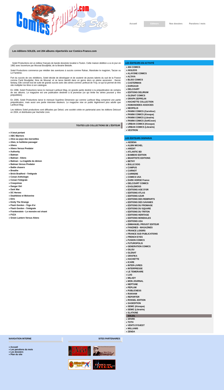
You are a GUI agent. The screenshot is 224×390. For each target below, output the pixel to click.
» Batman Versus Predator (22, 164)
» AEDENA (131, 142)
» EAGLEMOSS (133, 186)
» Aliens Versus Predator (21, 148)
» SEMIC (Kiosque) (135, 306)
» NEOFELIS (132, 108)
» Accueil (13, 347)
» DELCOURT (132, 89)
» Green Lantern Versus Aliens (24, 218)
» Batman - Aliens (17, 158)
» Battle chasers (17, 167)
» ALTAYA (130, 76)
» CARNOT (131, 170)
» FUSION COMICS (135, 240)
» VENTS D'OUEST (135, 325)
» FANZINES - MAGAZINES (139, 227)
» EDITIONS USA (134, 221)
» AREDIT (130, 148)
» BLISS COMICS (134, 80)
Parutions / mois (197, 23)
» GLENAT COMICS (135, 95)
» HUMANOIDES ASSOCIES (139, 105)
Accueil (133, 23)
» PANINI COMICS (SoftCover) (141, 121)
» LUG (129, 275)
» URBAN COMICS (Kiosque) (140, 124)
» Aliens (13, 145)
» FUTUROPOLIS (134, 243)
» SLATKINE (132, 312)
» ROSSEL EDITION (135, 300)
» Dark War (14, 189)
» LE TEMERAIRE (134, 271)
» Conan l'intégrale (18, 180)
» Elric (12, 199)
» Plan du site (15, 354)
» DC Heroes (15, 192)
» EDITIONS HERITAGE (137, 215)
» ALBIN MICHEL (134, 145)
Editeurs (154, 23)
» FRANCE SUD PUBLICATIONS (142, 234)
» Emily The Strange (19, 202)
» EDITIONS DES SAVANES (139, 202)
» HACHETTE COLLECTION (139, 102)
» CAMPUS (131, 167)
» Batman (13, 155)
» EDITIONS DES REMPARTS (140, 199)
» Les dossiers (16, 352)
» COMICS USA (133, 177)
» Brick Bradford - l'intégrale (23, 173)
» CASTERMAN (133, 83)
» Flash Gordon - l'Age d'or (22, 205)
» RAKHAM (131, 294)
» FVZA (12, 214)
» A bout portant (17, 132)
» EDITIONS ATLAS (135, 193)
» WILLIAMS (132, 328)
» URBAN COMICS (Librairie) (140, 127)
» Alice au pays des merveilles (24, 139)
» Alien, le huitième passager (23, 142)
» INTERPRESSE (134, 268)
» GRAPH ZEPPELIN (136, 98)
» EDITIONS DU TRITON (138, 212)
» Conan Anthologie (19, 177)
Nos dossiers (175, 23)
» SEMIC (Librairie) (135, 309)
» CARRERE (132, 174)
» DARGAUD (132, 86)
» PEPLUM (131, 287)
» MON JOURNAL (134, 281)
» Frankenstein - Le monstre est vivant (28, 211)
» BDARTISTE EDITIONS (138, 158)
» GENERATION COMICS (138, 246)
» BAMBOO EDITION (136, 155)
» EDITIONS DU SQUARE (138, 208)
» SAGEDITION (133, 303)
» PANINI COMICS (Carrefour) (140, 111)
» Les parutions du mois (21, 349)
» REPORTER (132, 297)
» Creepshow (15, 183)
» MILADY (131, 278)
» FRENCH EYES (134, 237)
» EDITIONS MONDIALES (138, 218)
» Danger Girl (15, 186)
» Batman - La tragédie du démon (25, 161)
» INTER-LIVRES (134, 265)
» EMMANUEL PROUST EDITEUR (142, 224)
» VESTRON (132, 130)
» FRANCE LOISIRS (135, 230)
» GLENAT (131, 253)
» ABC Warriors (16, 136)
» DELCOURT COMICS (137, 183)
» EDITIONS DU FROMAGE (139, 205)
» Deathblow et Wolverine (21, 196)
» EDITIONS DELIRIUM (137, 92)
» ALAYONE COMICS (136, 73)
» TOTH (129, 322)
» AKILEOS (131, 70)
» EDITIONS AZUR (135, 196)
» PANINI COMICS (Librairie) (140, 117)
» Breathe (13, 170)
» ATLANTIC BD (134, 152)
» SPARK (130, 319)
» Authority (14, 151)
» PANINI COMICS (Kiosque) (140, 114)
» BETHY (130, 161)
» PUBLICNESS (133, 290)
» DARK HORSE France (137, 180)
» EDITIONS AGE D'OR (137, 189)
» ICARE (130, 262)
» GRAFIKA (131, 256)
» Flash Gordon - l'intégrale (22, 208)
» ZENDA (130, 331)
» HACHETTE (132, 259)
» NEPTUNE (132, 284)
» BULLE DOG (133, 164)
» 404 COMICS (133, 67)
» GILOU (130, 249)
